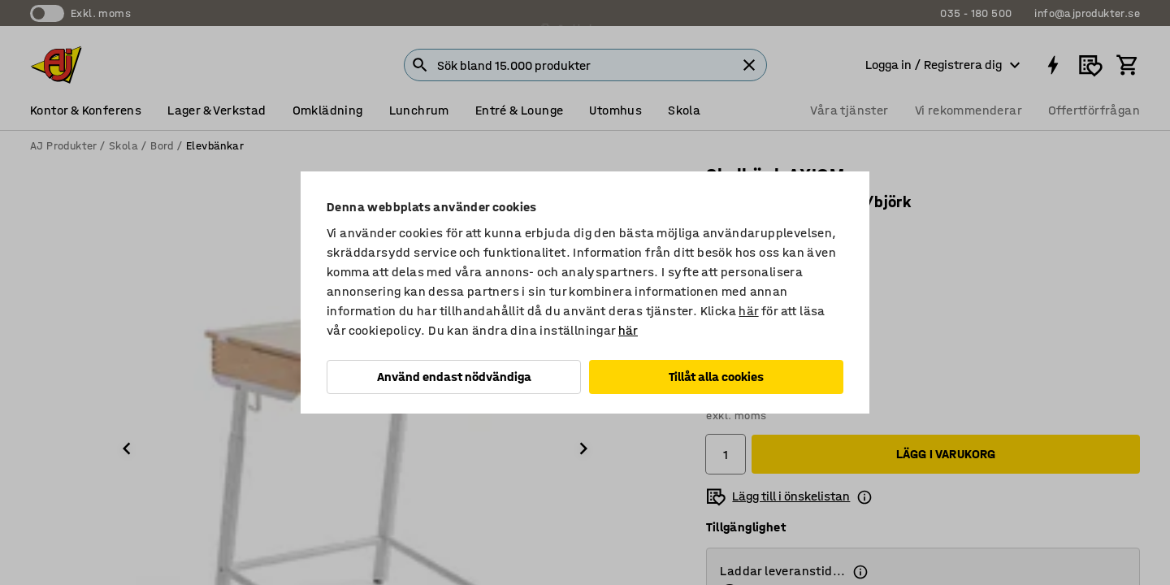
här (748, 310)
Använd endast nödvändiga (454, 376)
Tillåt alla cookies (716, 376)
